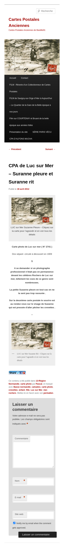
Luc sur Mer (36, 390)
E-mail (20, 497)
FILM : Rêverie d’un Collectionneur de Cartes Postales (29, 88)
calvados (36, 387)
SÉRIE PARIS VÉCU (42, 132)
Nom (20, 481)
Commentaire (21, 438)
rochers (12, 393)
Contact (24, 78)
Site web (19, 514)
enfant (22, 390)
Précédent (15, 149)
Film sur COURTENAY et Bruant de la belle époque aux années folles (29, 121)
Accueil (12, 78)
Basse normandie (22, 387)
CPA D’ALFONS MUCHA (20, 139)
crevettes (13, 390)
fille (28, 390)
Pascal (39, 384)
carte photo (26, 384)
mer (45, 390)
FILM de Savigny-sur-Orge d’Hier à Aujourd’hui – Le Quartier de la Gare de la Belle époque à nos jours (30, 105)
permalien (48, 393)
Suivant (50, 149)
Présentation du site (18, 132)
